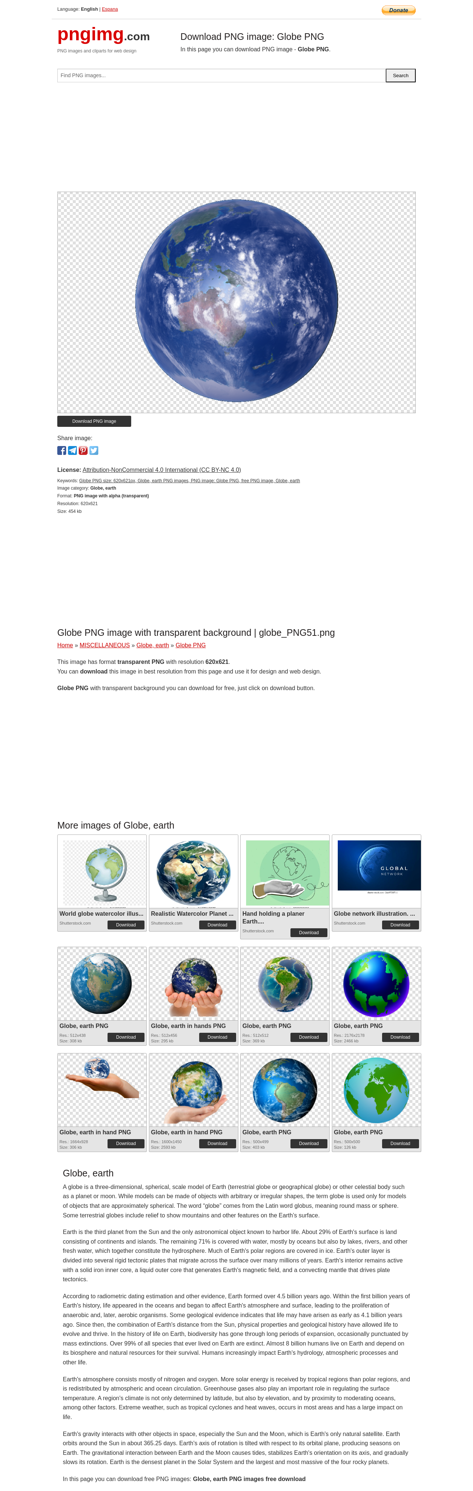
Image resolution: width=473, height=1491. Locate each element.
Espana (110, 9)
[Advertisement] (236, 140)
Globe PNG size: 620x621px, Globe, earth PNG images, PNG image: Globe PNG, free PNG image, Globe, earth (189, 480)
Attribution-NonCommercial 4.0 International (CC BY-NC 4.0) (161, 470)
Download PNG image (94, 421)
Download (126, 925)
